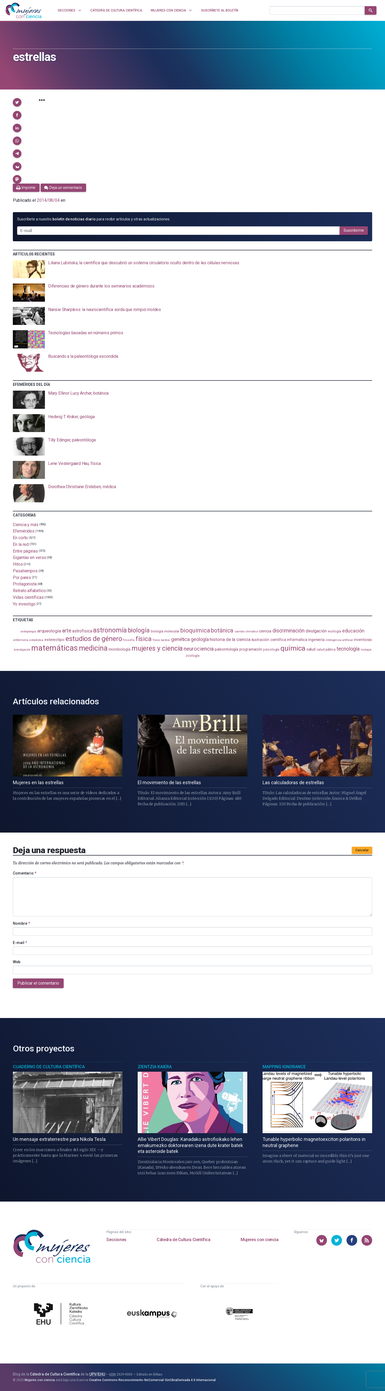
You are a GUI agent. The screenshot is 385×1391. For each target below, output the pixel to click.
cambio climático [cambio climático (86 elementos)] (246, 631)
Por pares (22, 577)
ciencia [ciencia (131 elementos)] (265, 631)
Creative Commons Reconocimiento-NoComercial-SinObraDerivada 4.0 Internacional (152, 1380)
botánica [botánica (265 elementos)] (222, 630)
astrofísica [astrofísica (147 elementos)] (82, 631)
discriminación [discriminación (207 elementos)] (288, 631)
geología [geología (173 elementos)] (200, 639)
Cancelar (362, 850)
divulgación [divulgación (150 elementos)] (316, 631)
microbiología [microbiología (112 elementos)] (119, 649)
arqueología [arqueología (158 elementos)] (49, 631)
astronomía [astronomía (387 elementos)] (109, 630)
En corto (20, 537)
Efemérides (23, 531)
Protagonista (25, 583)
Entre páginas (25, 550)
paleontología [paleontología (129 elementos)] (226, 649)
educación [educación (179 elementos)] (353, 631)
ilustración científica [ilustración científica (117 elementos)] (269, 640)
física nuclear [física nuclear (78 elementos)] (161, 640)
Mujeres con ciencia (259, 1239)
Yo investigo (24, 603)
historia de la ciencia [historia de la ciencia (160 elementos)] (230, 639)
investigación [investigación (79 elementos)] (22, 649)
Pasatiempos (25, 570)
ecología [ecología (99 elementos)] (334, 631)
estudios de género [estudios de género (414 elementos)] (94, 639)
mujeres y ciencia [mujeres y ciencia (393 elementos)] (157, 648)
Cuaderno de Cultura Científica (49, 1066)
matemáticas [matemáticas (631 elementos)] (54, 647)
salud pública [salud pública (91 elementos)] (326, 649)
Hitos (18, 564)
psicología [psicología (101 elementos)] (271, 649)
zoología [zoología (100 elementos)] (192, 656)
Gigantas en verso (29, 557)
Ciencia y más (25, 524)
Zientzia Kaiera (155, 1066)
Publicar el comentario (38, 983)
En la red (21, 544)
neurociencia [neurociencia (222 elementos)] (199, 649)
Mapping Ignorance (284, 1066)
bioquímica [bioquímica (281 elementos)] (195, 630)
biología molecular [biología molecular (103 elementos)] (165, 631)
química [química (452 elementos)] (292, 648)
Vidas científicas (28, 597)
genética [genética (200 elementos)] (180, 639)
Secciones (116, 1239)
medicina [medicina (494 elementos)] (93, 648)
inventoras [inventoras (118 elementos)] (363, 640)
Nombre (21, 923)
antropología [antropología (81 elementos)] (28, 631)
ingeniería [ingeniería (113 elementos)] (316, 640)
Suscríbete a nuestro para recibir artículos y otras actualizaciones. (93, 219)
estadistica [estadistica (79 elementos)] (36, 640)
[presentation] (192, 269)
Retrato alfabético (29, 590)
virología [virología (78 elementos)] (366, 649)
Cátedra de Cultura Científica (183, 1239)
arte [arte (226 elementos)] (66, 630)
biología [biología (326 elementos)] (139, 630)
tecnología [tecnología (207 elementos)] (348, 649)
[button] (17, 102)
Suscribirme (354, 230)
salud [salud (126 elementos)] (311, 649)
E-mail (20, 943)
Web (16, 962)
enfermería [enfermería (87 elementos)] (20, 640)
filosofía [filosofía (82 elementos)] (128, 640)
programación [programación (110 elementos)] (250, 649)
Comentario (24, 873)
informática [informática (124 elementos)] (297, 639)
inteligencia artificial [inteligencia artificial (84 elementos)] (339, 640)
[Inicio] (23, 10)
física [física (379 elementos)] (144, 639)
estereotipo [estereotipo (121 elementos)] (54, 639)
